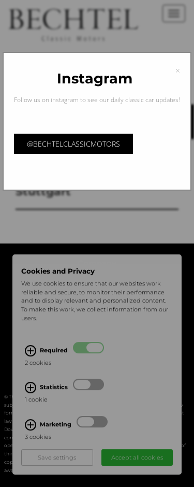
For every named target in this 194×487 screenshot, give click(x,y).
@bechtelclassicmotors (73, 144)
